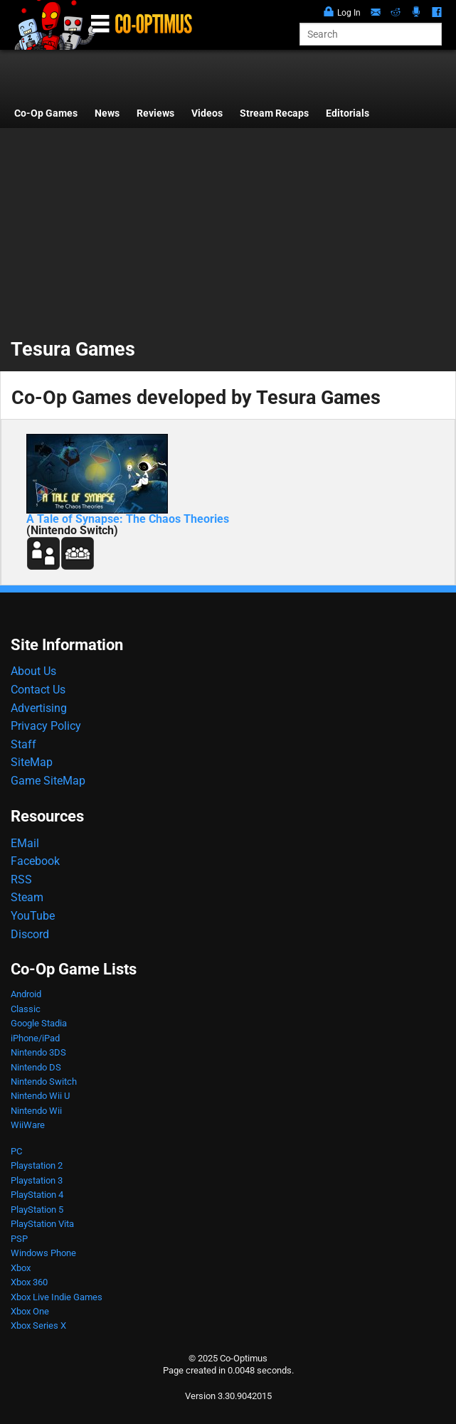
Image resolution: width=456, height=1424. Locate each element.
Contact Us (38, 689)
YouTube (33, 916)
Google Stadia (39, 1023)
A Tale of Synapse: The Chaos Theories (127, 519)
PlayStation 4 (37, 1194)
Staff (23, 744)
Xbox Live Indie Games (56, 1297)
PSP (19, 1238)
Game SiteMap (48, 780)
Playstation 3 (37, 1180)
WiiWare (28, 1125)
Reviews (155, 113)
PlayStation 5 (37, 1209)
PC (16, 1151)
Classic (26, 1009)
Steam (27, 897)
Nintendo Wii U (40, 1095)
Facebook (35, 861)
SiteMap (32, 762)
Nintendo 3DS (38, 1052)
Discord (30, 934)
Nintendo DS (36, 1067)
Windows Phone (43, 1253)
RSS (21, 879)
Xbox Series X (38, 1325)
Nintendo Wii (36, 1110)
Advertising (39, 708)
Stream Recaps (274, 113)
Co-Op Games (46, 113)
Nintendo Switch (44, 1081)
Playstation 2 (37, 1165)
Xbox (21, 1268)
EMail (25, 843)
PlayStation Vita (42, 1223)
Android (26, 994)
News (107, 113)
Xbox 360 (29, 1282)
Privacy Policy (46, 726)
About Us (33, 671)
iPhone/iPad (35, 1038)
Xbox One (30, 1311)
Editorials (347, 113)
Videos (207, 113)
